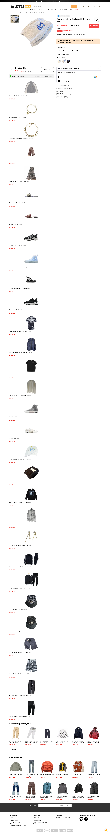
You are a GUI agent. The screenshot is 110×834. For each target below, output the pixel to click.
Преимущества (14, 820)
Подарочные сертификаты (40, 822)
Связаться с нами (37, 817)
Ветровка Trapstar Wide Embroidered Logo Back (93, 741)
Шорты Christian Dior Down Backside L (20, 652)
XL (73, 50)
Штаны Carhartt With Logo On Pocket (15, 741)
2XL (77, 50)
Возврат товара (37, 818)
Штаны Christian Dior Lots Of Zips (46, 741)
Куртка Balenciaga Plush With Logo (62, 741)
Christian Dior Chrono (17, 245)
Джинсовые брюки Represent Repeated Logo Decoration (31, 796)
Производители (37, 820)
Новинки (33, 9)
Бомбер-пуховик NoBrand (47, 775)
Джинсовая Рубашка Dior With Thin (20, 352)
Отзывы (12, 823)
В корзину (94, 26)
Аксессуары (63, 9)
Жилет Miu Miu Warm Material (61, 796)
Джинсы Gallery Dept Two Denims (15, 796)
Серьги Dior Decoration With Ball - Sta (20, 545)
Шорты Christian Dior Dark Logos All (19, 673)
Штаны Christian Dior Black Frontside (19, 716)
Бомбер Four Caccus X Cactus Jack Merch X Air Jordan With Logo (78, 775)
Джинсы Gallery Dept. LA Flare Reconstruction (94, 775)
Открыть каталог (47, 69)
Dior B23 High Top (17, 416)
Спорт (71, 9)
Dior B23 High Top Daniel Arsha (19, 266)
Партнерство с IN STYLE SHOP (18, 825)
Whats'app (58, 818)
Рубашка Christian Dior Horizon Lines (20, 523)
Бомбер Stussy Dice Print (15, 775)
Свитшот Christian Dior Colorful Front (20, 459)
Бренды (40, 9)
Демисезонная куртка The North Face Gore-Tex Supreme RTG (62, 775)
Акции (34, 823)
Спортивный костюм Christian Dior (20, 566)
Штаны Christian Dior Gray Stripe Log (20, 695)
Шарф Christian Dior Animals (17, 159)
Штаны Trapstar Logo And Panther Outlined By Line (31, 741)
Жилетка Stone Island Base (93, 796)
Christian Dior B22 (16, 309)
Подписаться (64, 805)
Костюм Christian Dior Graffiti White (19, 588)
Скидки (77, 9)
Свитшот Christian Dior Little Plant (19, 95)
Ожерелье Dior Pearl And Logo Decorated (21, 138)
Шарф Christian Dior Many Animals (19, 181)
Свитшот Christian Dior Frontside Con (20, 480)
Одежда (53, 9)
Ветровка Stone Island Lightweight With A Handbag (46, 796)
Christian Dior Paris (18, 202)
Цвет (61, 57)
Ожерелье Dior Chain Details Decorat (20, 117)
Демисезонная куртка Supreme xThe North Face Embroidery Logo (78, 796)
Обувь (47, 9)
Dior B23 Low (14, 438)
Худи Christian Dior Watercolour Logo (20, 502)
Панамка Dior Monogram (18, 609)
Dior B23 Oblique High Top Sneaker (19, 288)
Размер (61, 47)
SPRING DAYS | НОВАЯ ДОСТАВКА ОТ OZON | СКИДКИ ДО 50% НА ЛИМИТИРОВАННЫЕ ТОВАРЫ (55, 1)
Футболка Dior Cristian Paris (17, 373)
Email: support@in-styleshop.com (64, 817)
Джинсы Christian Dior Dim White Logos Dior (31, 775)
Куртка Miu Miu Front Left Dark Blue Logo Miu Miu (78, 741)
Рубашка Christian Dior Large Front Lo (20, 331)
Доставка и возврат (15, 818)
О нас (11, 817)
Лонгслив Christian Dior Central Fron (20, 395)
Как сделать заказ (15, 822)
